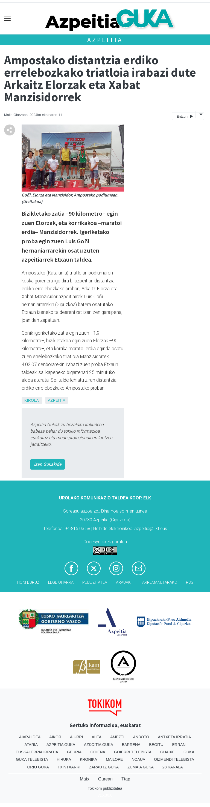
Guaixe (167, 752)
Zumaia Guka (140, 767)
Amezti (117, 737)
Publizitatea (94, 582)
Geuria (74, 752)
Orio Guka (38, 767)
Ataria (31, 744)
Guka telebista (32, 759)
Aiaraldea (30, 737)
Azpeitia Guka (60, 744)
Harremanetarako (158, 582)
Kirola (31, 400)
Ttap (125, 779)
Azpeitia (104, 40)
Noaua (138, 759)
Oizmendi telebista (174, 759)
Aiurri (76, 737)
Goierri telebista (132, 752)
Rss (189, 582)
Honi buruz (28, 582)
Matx (84, 779)
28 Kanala (172, 767)
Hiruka (64, 759)
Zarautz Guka (104, 767)
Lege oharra (61, 582)
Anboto (141, 737)
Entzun (184, 116)
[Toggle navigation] (7, 18)
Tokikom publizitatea (105, 788)
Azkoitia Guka (98, 744)
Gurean (105, 779)
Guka (188, 752)
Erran (178, 744)
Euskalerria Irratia (37, 752)
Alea (96, 737)
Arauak (123, 582)
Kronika (88, 759)
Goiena (97, 752)
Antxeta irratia (174, 737)
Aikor (55, 737)
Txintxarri (69, 767)
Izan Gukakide (47, 464)
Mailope (114, 759)
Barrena (131, 744)
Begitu (156, 744)
